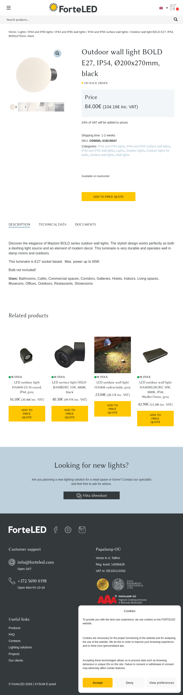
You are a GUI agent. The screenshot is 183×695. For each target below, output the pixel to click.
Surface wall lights (102, 155)
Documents (85, 224)
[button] (57, 53)
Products (14, 623)
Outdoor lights (135, 150)
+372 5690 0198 (32, 576)
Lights (22, 32)
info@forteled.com (35, 558)
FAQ (12, 630)
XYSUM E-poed (45, 680)
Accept (97, 682)
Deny (129, 682)
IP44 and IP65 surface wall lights (108, 32)
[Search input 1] (89, 19)
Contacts (14, 636)
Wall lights (122, 155)
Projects (14, 649)
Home (12, 32)
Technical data (52, 224)
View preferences (161, 682)
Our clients (16, 656)
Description (19, 224)
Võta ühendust (91, 491)
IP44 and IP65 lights (40, 32)
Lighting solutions (20, 643)
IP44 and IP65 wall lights (70, 32)
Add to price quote (108, 196)
